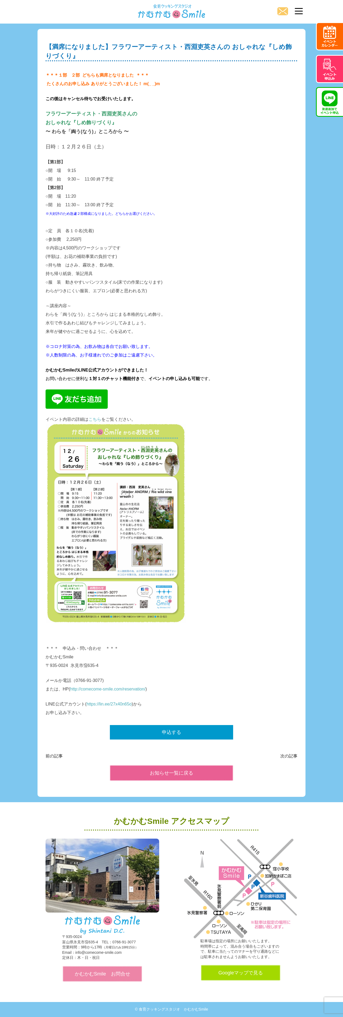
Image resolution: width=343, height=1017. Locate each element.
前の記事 (54, 756)
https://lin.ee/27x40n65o (109, 704)
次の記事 (288, 756)
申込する (171, 732)
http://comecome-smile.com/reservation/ (108, 689)
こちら (94, 419)
